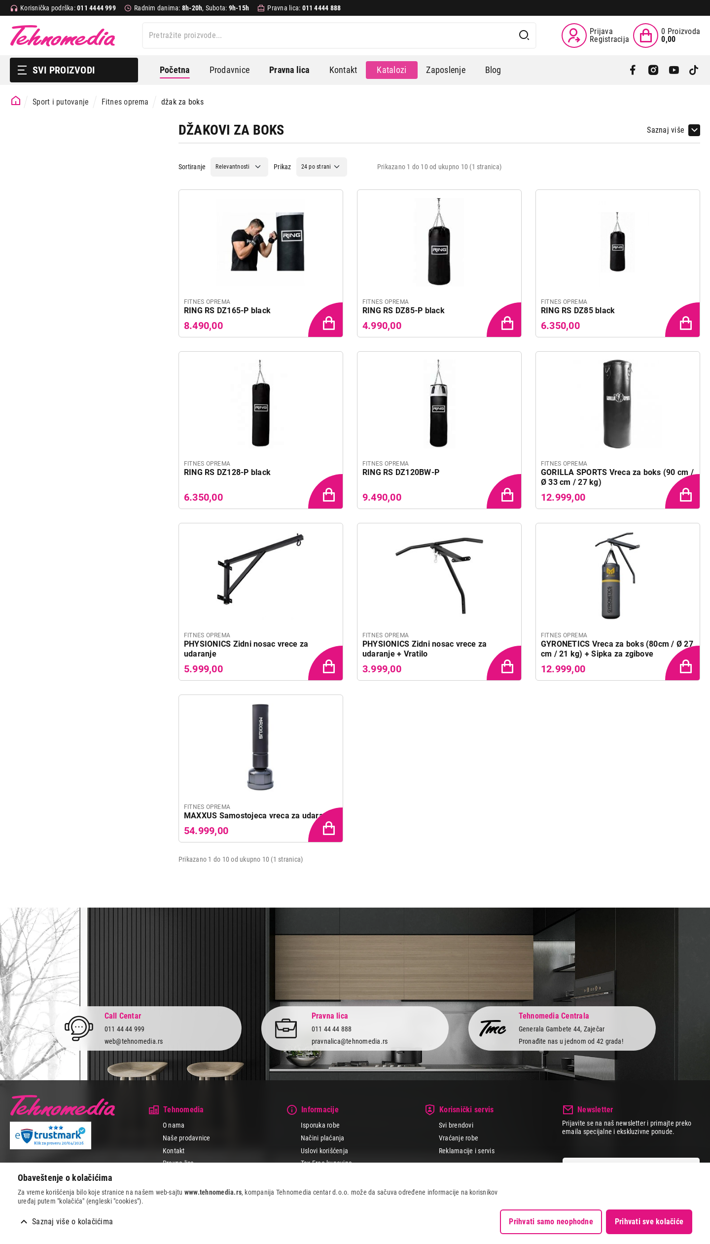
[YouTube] (674, 70)
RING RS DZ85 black (578, 310)
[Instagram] (653, 70)
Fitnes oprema (125, 102)
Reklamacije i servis (467, 1151)
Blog (493, 70)
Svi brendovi (456, 1125)
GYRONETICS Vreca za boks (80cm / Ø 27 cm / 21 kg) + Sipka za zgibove (617, 649)
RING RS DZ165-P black (227, 310)
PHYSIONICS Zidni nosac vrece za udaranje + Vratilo (424, 649)
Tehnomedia (62, 35)
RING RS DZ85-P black (403, 310)
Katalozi (391, 70)
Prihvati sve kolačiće (649, 1221)
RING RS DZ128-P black (227, 472)
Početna (175, 70)
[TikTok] (694, 70)
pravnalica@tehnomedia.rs (350, 1041)
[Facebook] (633, 70)
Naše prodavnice (187, 1138)
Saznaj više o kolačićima (72, 1221)
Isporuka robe (320, 1125)
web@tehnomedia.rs (134, 1041)
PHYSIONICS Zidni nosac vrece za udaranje (246, 649)
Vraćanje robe (458, 1138)
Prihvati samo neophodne (551, 1221)
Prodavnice (229, 70)
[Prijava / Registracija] (595, 35)
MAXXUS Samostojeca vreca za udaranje (259, 815)
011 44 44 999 (125, 1029)
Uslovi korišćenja (324, 1151)
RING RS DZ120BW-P (400, 472)
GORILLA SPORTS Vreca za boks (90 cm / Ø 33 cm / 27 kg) (617, 477)
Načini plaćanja (323, 1138)
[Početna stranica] (16, 101)
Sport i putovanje (61, 102)
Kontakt (343, 70)
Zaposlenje (445, 70)
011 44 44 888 (332, 1029)
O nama (173, 1125)
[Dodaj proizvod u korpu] (326, 320)
